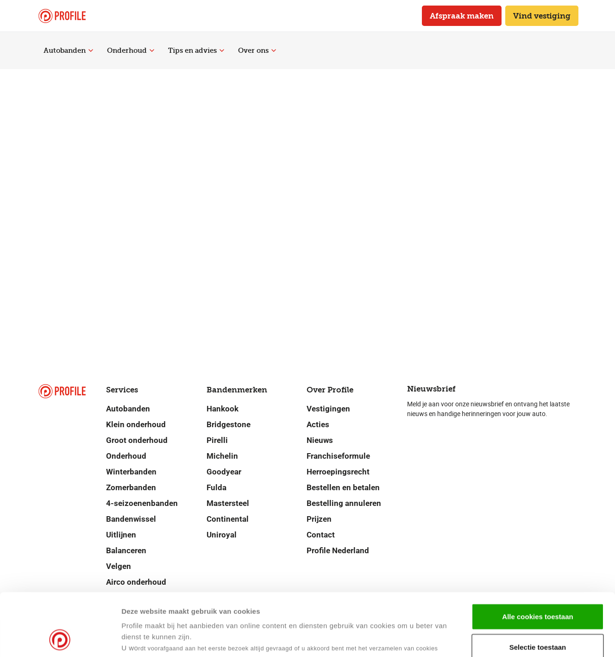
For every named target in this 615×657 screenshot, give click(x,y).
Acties (318, 424)
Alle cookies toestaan (537, 558)
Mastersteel (228, 503)
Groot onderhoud (137, 440)
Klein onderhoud (136, 424)
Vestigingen (328, 408)
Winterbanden (131, 471)
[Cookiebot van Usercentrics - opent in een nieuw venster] (59, 639)
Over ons (257, 50)
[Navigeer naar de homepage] (62, 16)
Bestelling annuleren (344, 503)
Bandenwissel (131, 519)
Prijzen (319, 519)
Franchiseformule (338, 456)
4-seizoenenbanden (142, 503)
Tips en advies (196, 50)
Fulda (216, 487)
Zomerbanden (131, 487)
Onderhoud (130, 50)
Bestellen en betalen (343, 487)
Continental (228, 519)
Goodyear (224, 471)
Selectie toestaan (537, 588)
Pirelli (217, 440)
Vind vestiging (542, 15)
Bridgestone (229, 424)
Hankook (222, 408)
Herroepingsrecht (338, 471)
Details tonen (449, 639)
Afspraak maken (462, 15)
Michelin (222, 456)
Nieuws (320, 440)
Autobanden (68, 50)
